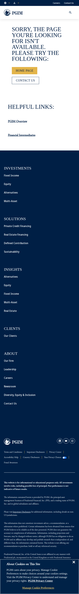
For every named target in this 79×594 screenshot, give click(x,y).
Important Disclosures (22, 512)
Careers (56, 2)
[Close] (73, 564)
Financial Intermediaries (21, 135)
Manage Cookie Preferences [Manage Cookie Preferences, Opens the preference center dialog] (38, 587)
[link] (60, 441)
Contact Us (69, 2)
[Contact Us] (25, 80)
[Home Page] (24, 70)
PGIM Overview (17, 121)
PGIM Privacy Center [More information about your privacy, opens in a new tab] (40, 580)
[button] (7, 3)
